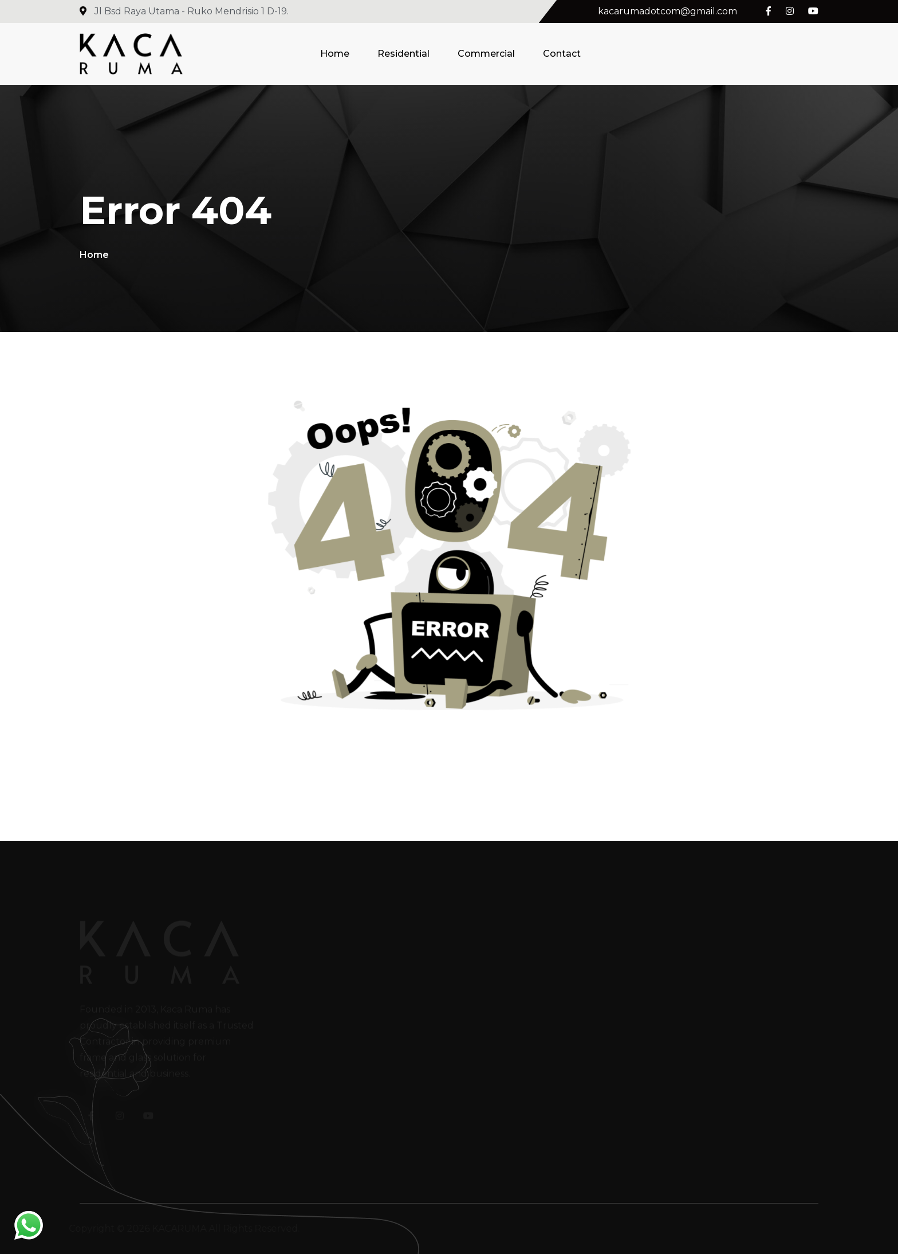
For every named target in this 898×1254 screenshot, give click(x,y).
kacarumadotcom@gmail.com (667, 11)
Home (334, 53)
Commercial (486, 53)
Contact (562, 53)
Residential (403, 53)
